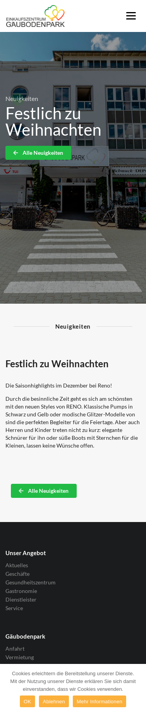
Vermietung (19, 657)
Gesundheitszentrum (30, 582)
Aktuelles (16, 565)
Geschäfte (17, 573)
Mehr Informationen (99, 701)
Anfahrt (15, 649)
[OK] (136, 690)
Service (14, 608)
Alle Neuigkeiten (37, 152)
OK (27, 701)
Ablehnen (54, 701)
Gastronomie (21, 591)
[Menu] (131, 15)
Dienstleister (21, 599)
